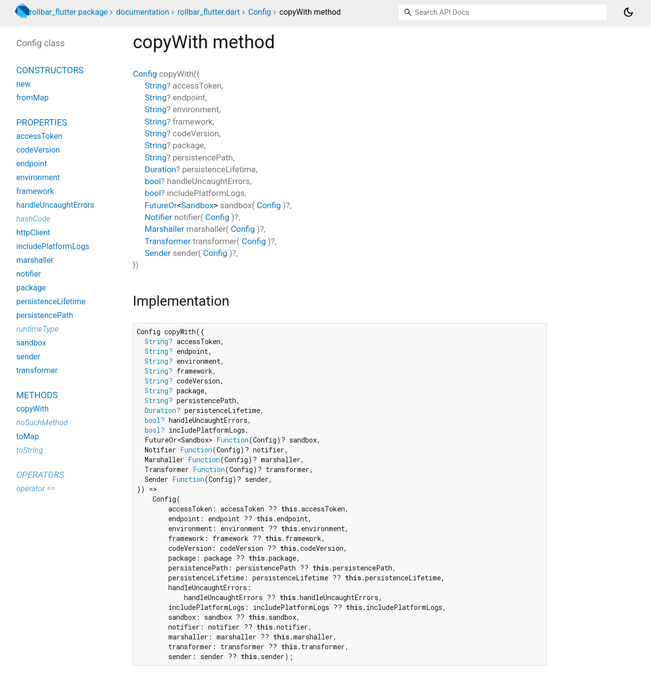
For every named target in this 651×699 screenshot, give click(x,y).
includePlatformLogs (52, 246)
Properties (41, 122)
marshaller (35, 260)
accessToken (39, 136)
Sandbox (197, 205)
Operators (40, 475)
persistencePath (44, 315)
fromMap (32, 97)
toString (29, 450)
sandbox (31, 343)
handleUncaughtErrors (55, 205)
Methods (37, 395)
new (23, 84)
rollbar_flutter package (69, 12)
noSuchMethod (42, 422)
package (31, 287)
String (155, 86)
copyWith (32, 408)
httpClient (33, 232)
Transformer (167, 241)
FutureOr (161, 205)
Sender (158, 253)
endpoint (31, 163)
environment (38, 177)
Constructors (50, 70)
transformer (37, 370)
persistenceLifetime (51, 301)
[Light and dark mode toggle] (628, 12)
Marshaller (164, 229)
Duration (160, 169)
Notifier (158, 217)
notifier (28, 274)
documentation (142, 12)
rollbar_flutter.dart (209, 12)
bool (153, 181)
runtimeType (37, 329)
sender (28, 356)
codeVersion (38, 150)
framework (35, 191)
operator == (35, 488)
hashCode (33, 218)
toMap (27, 436)
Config (259, 12)
